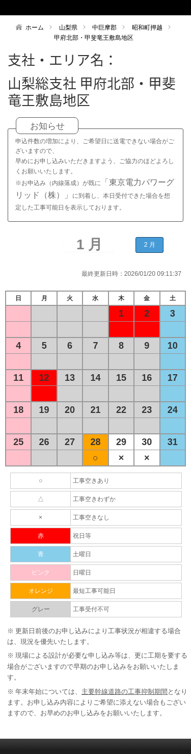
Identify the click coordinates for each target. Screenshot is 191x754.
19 (44, 410)
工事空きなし (91, 517)
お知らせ (47, 126)
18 (18, 410)
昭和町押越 (147, 27)
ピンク (41, 572)
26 (44, 442)
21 (95, 410)
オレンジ (41, 590)
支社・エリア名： (63, 59)
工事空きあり (91, 480)
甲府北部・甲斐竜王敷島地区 (93, 37)
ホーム (34, 27)
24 (173, 410)
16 (147, 378)
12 (44, 378)
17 (173, 378)
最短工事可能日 (94, 590)
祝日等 (82, 535)
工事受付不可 (91, 609)
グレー (41, 609)
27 (70, 442)
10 (173, 346)
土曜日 (82, 554)
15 (121, 378)
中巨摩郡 (104, 27)
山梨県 (68, 27)
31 (173, 442)
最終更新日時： (102, 273)
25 (18, 442)
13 (70, 378)
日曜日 (82, 572)
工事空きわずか (94, 499)
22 (121, 410)
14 (95, 378)
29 (121, 442)
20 (70, 410)
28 (95, 442)
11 (18, 378)
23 (147, 410)
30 (147, 442)
